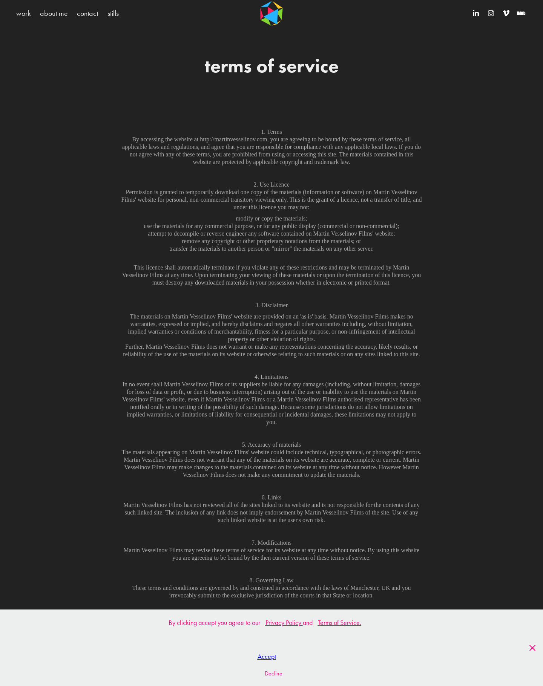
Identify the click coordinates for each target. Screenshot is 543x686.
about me (54, 13)
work (23, 13)
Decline (273, 673)
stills (113, 13)
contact (87, 13)
